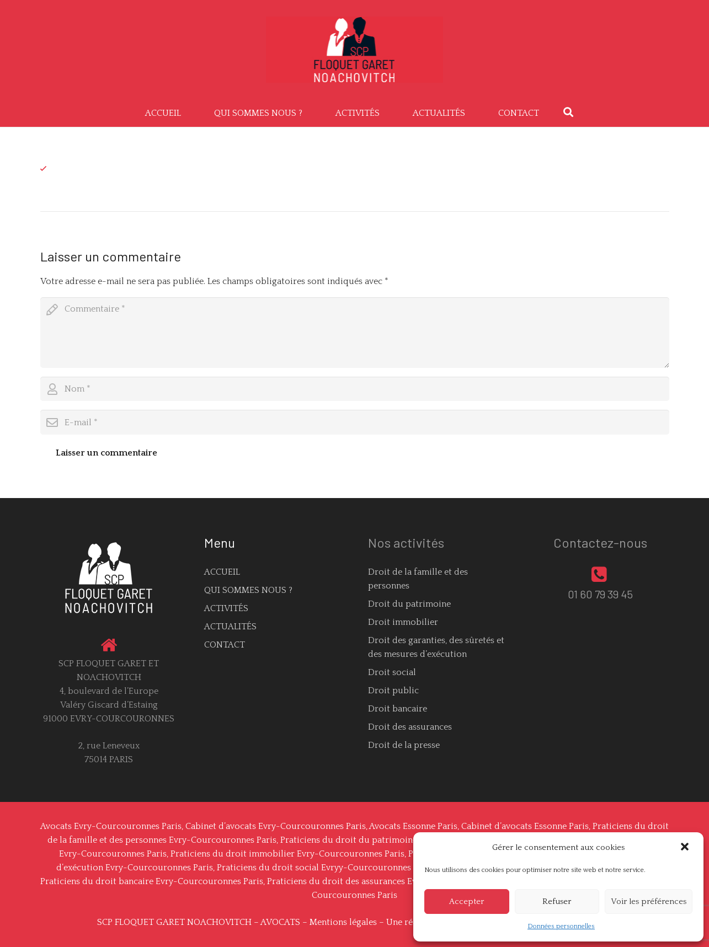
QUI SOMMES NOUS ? (248, 590)
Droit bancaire (397, 709)
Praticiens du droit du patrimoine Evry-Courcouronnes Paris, (404, 840)
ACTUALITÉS (230, 627)
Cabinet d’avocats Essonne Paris (525, 826)
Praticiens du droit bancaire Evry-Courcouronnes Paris (151, 881)
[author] (354, 389)
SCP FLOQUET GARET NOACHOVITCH (174, 922)
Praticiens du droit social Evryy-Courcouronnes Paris (325, 868)
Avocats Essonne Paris (413, 826)
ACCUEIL (222, 572)
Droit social (392, 672)
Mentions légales (343, 922)
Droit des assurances (410, 727)
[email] (354, 422)
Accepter (466, 901)
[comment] (354, 332)
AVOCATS (280, 922)
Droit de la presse (404, 745)
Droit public (393, 690)
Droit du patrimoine (409, 604)
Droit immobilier (403, 622)
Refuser (556, 901)
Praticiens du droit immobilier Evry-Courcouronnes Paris (287, 854)
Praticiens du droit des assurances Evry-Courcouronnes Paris (391, 881)
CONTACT (224, 645)
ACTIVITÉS (226, 608)
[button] (685, 847)
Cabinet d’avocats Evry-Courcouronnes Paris (275, 826)
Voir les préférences (648, 901)
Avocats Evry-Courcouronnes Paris (111, 826)
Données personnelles (561, 926)
